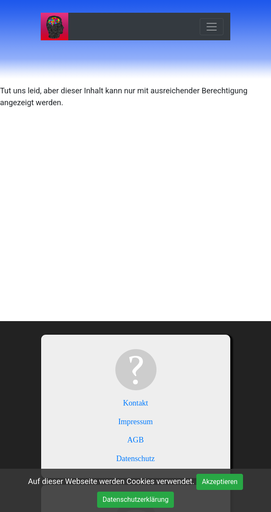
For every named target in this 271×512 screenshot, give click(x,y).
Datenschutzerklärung (136, 499)
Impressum (135, 421)
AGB (135, 440)
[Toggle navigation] (212, 26)
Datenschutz (135, 458)
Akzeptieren (219, 482)
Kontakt (135, 403)
